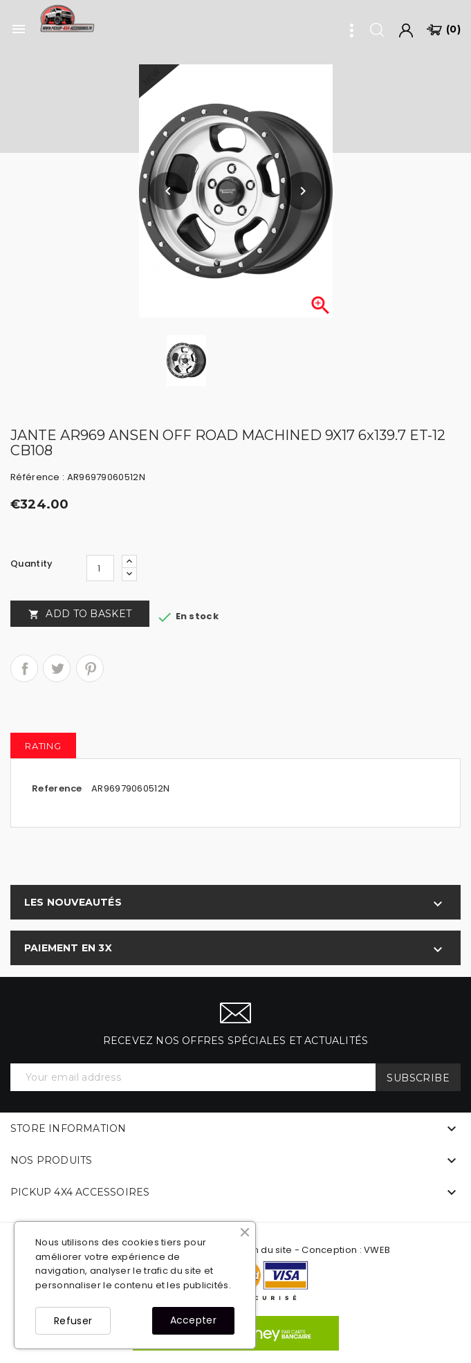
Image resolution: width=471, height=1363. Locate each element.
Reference (57, 788)
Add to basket (79, 613)
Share (24, 668)
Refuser (73, 1321)
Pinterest (90, 668)
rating (43, 745)
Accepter (193, 1320)
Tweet (57, 668)
